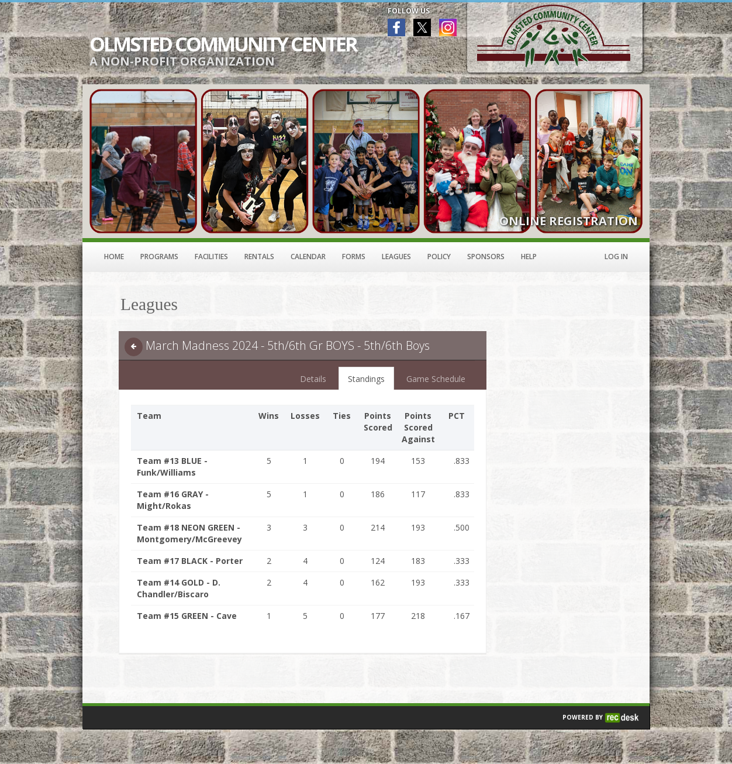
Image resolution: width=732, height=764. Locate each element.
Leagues (396, 256)
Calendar (308, 256)
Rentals (259, 256)
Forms (353, 256)
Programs (159, 256)
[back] (134, 347)
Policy (439, 256)
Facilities (211, 256)
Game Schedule (435, 378)
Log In (616, 256)
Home (114, 256)
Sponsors (486, 256)
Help (529, 256)
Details (313, 378)
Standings (366, 378)
